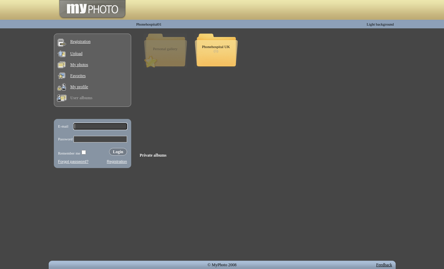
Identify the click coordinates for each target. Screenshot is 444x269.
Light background (380, 24)
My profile (79, 86)
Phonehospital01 (149, 24)
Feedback (384, 264)
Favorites (78, 75)
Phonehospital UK (216, 47)
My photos (79, 64)
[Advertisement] (92, 215)
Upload (76, 53)
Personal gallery (165, 49)
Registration (80, 41)
